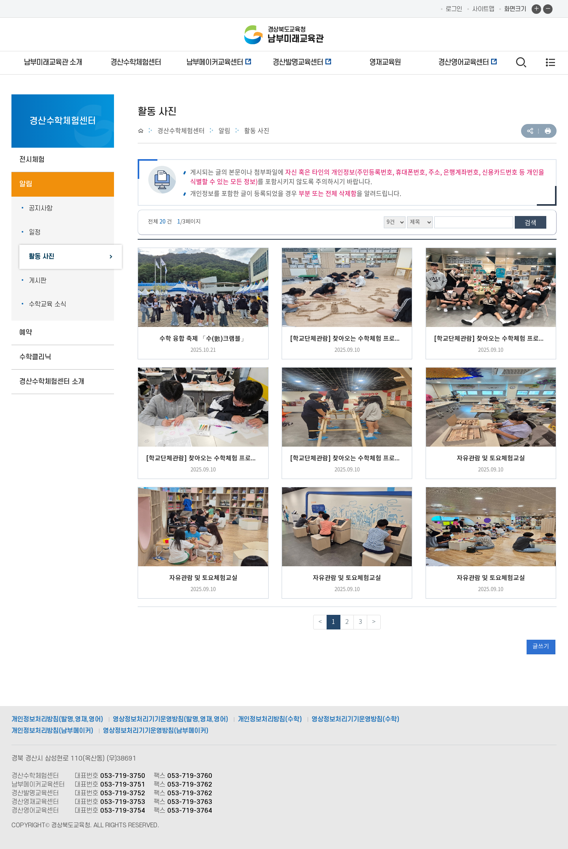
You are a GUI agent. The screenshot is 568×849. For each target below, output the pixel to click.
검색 (530, 222)
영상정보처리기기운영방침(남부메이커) (155, 730)
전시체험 (32, 159)
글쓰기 (540, 646)
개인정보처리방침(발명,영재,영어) (57, 719)
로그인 (454, 9)
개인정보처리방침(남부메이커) (52, 730)
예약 (25, 332)
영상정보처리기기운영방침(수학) (355, 719)
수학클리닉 (35, 357)
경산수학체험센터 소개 (51, 381)
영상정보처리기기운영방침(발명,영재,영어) (170, 719)
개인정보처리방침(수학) (270, 719)
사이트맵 (483, 9)
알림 (25, 184)
